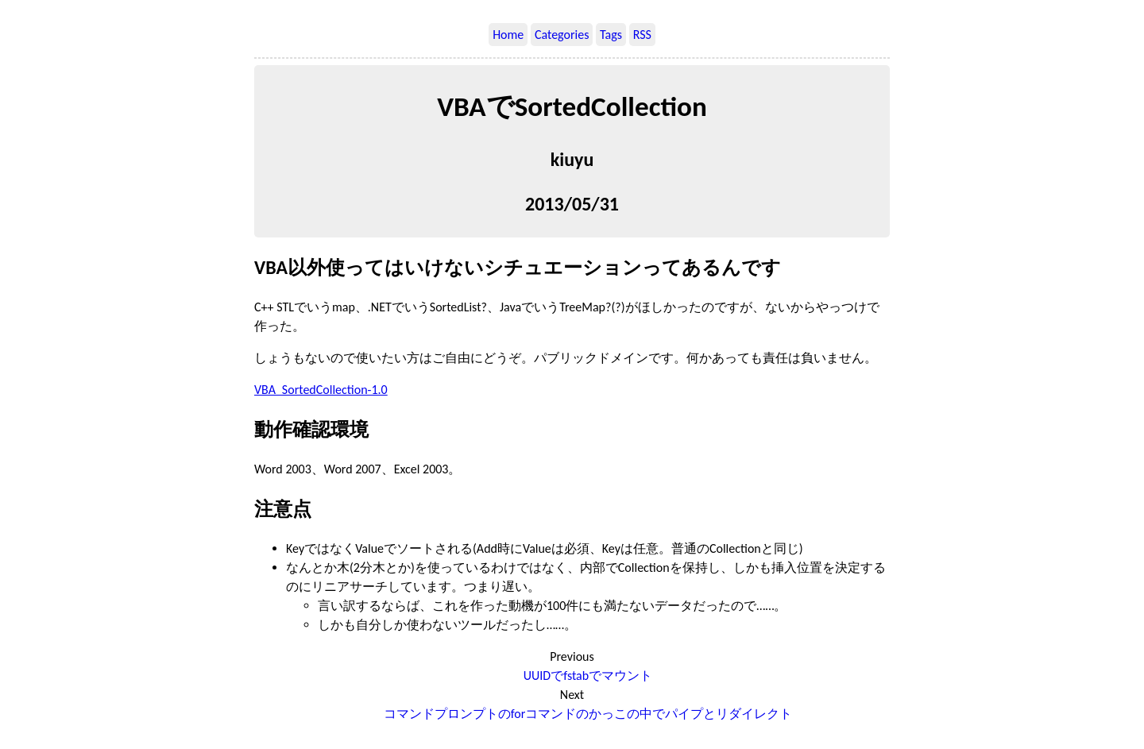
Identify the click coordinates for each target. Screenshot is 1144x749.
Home (508, 34)
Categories (562, 34)
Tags (611, 34)
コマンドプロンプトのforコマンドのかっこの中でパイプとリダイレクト (588, 713)
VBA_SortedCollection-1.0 (321, 389)
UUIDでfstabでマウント (588, 675)
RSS (642, 34)
